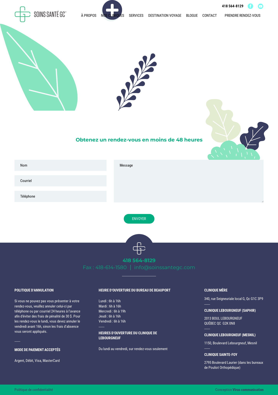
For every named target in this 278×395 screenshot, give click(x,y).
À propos (88, 15)
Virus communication (248, 390)
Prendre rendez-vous (242, 15)
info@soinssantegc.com (164, 267)
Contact (209, 15)
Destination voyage (164, 15)
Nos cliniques (112, 15)
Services (136, 15)
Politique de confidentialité (33, 390)
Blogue (192, 15)
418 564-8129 (232, 6)
